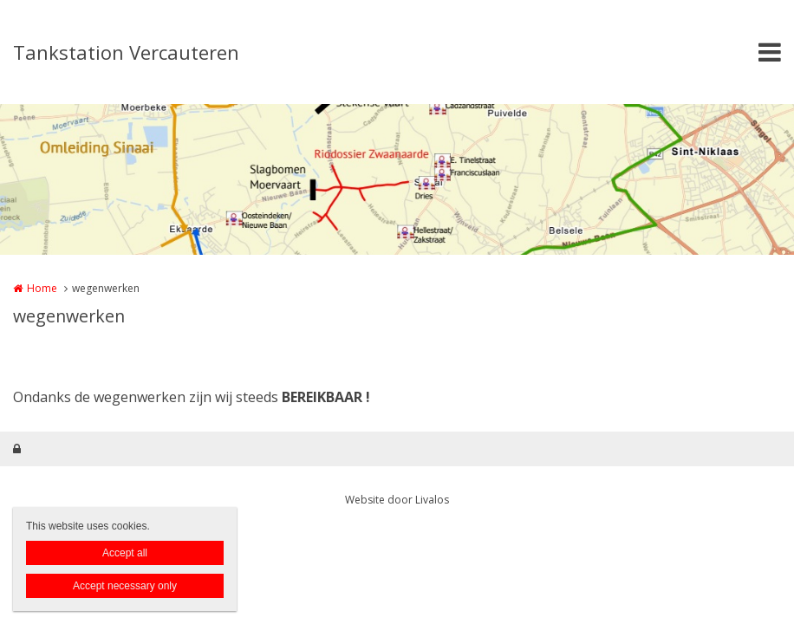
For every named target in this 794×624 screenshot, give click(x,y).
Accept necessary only (125, 586)
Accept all (124, 553)
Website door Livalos (397, 499)
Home (42, 288)
